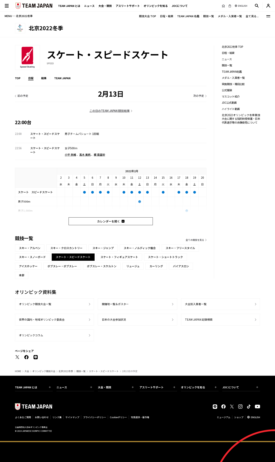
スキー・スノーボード (32, 257)
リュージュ (133, 266)
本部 (21, 275)
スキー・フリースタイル (180, 248)
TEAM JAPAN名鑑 (232, 71)
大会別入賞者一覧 (195, 304)
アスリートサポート (128, 6)
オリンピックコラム (31, 335)
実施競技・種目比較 (233, 84)
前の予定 (22, 96)
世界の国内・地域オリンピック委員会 (42, 319)
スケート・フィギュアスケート (119, 257)
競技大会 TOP (147, 16)
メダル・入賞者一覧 (230, 16)
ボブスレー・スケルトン (101, 266)
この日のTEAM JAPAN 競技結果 (109, 111)
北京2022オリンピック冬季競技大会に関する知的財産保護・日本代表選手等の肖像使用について (241, 118)
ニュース (89, 6)
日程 (31, 78)
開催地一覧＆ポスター (115, 304)
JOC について (240, 387)
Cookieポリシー (118, 417)
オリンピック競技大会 (43, 371)
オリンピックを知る (156, 6)
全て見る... (252, 16)
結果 (44, 78)
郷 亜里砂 (99, 154)
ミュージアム (223, 417)
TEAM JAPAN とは (33, 387)
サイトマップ (72, 417)
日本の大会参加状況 (114, 319)
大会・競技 (116, 387)
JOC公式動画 (229, 102)
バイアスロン (181, 266)
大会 (27, 371)
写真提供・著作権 (140, 417)
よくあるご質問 (23, 417)
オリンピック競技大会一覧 (35, 304)
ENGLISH (255, 417)
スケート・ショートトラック (165, 257)
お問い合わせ (42, 417)
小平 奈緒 (70, 154)
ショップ (238, 417)
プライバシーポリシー (94, 417)
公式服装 (227, 90)
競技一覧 (208, 16)
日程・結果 (166, 16)
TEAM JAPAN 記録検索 (199, 319)
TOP (17, 78)
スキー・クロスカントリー (66, 248)
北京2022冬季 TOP (232, 47)
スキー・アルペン (29, 248)
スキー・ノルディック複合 (140, 248)
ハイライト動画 (231, 109)
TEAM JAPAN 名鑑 (188, 16)
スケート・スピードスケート (104, 371)
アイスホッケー (28, 266)
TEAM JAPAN (62, 78)
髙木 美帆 (85, 154)
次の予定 (198, 96)
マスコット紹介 (231, 96)
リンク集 (57, 417)
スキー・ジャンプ (103, 248)
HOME (18, 371)
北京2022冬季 (66, 371)
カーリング (156, 266)
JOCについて (180, 6)
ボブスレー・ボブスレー (62, 266)
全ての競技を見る (195, 239)
